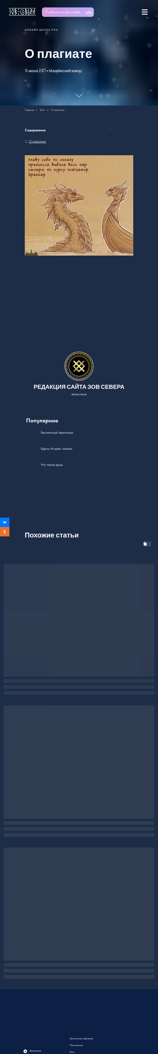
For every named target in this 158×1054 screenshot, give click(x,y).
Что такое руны (52, 465)
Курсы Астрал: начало (56, 448)
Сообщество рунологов (63, 12)
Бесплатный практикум (57, 432)
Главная (29, 110)
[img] (124, 12)
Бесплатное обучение (81, 1038)
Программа (76, 1045)
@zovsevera (35, 1050)
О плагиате (37, 141)
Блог (42, 110)
